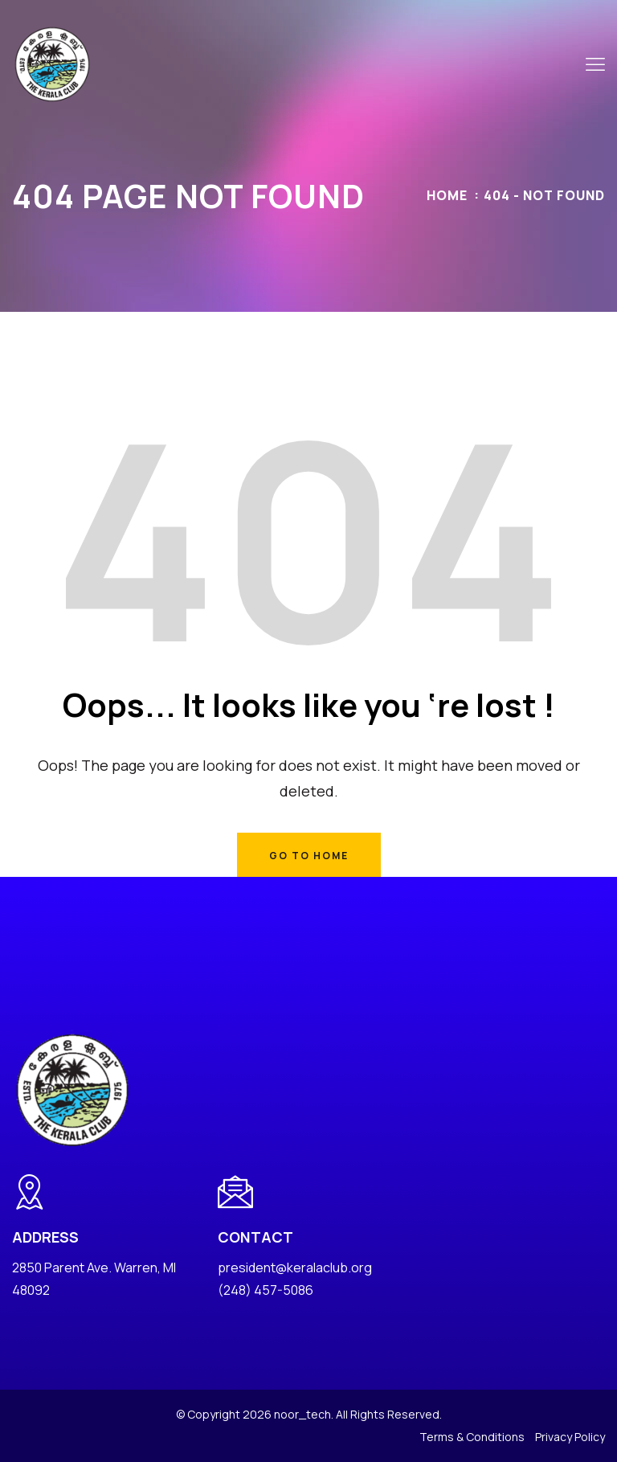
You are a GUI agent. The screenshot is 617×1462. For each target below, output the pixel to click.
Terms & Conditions (472, 1436)
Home (447, 195)
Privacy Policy (570, 1436)
